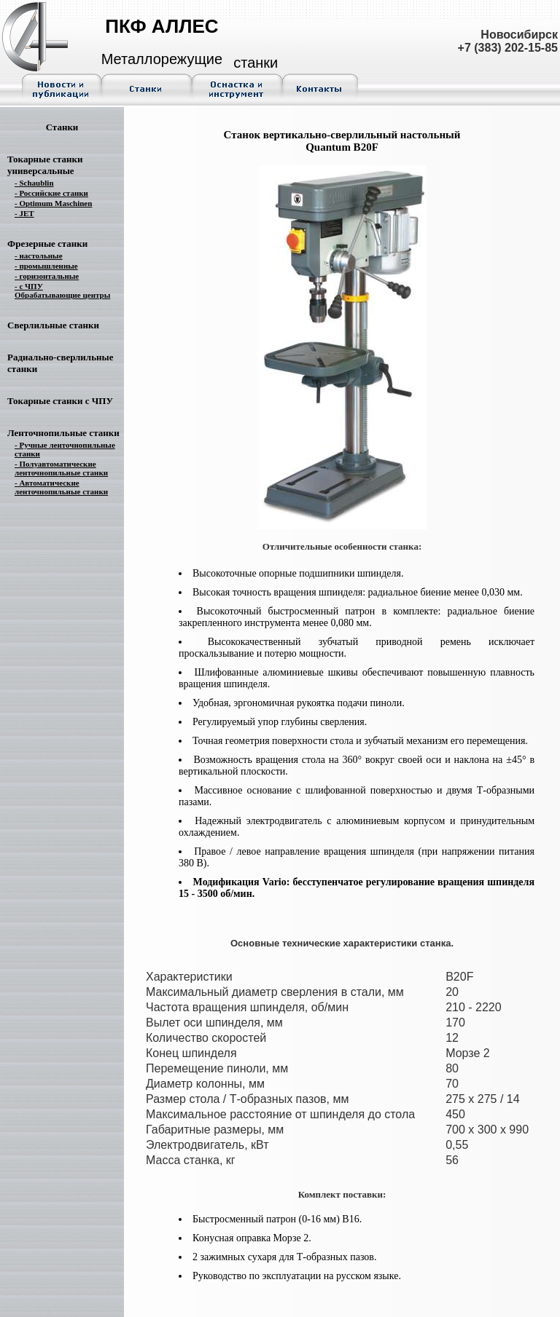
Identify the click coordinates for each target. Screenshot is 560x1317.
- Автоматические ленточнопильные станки (61, 487)
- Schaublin (34, 182)
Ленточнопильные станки (63, 432)
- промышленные (46, 265)
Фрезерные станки (47, 243)
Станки (62, 127)
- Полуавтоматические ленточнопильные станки (61, 468)
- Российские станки (51, 193)
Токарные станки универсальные (45, 165)
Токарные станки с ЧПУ (60, 400)
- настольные (39, 255)
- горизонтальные (47, 276)
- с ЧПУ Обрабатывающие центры (62, 290)
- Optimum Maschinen (53, 203)
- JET (24, 213)
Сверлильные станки (53, 325)
